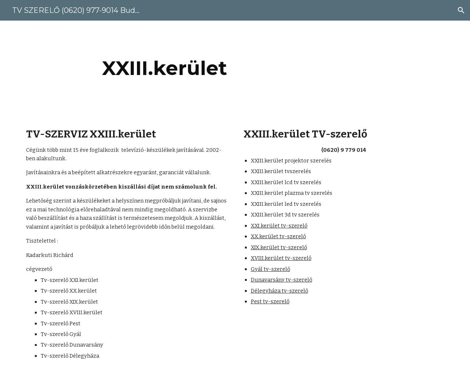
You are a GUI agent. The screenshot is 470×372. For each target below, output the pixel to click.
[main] (164, 68)
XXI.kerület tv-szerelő (279, 225)
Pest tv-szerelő (270, 301)
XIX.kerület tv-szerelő (279, 247)
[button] (461, 10)
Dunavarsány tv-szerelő (281, 279)
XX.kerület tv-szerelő (278, 236)
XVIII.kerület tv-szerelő (281, 258)
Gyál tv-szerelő (270, 269)
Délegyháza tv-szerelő (279, 290)
